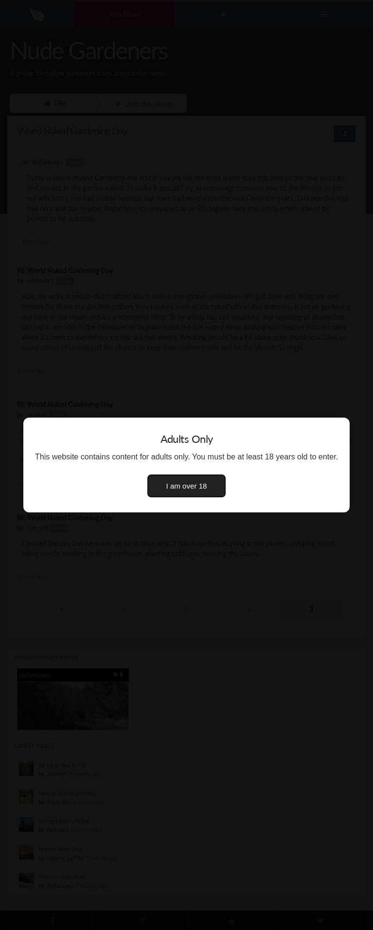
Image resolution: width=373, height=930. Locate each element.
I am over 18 (186, 486)
